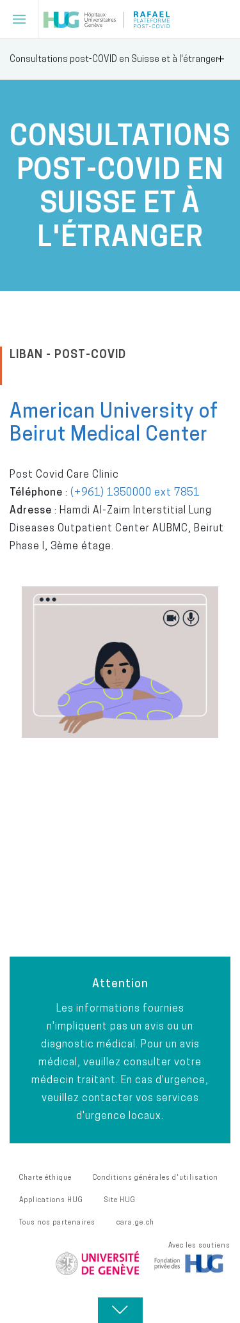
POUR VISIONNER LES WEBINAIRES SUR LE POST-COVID (113, 884)
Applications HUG (51, 1199)
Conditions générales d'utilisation (155, 1177)
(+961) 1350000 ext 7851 (135, 491)
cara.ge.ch (135, 1222)
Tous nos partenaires (57, 1222)
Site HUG (120, 1199)
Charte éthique (45, 1177)
